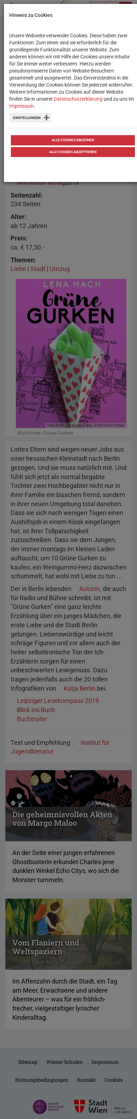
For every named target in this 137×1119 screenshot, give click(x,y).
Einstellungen (27, 118)
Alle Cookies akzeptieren (72, 152)
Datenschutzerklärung (78, 99)
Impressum (21, 106)
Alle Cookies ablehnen (73, 140)
